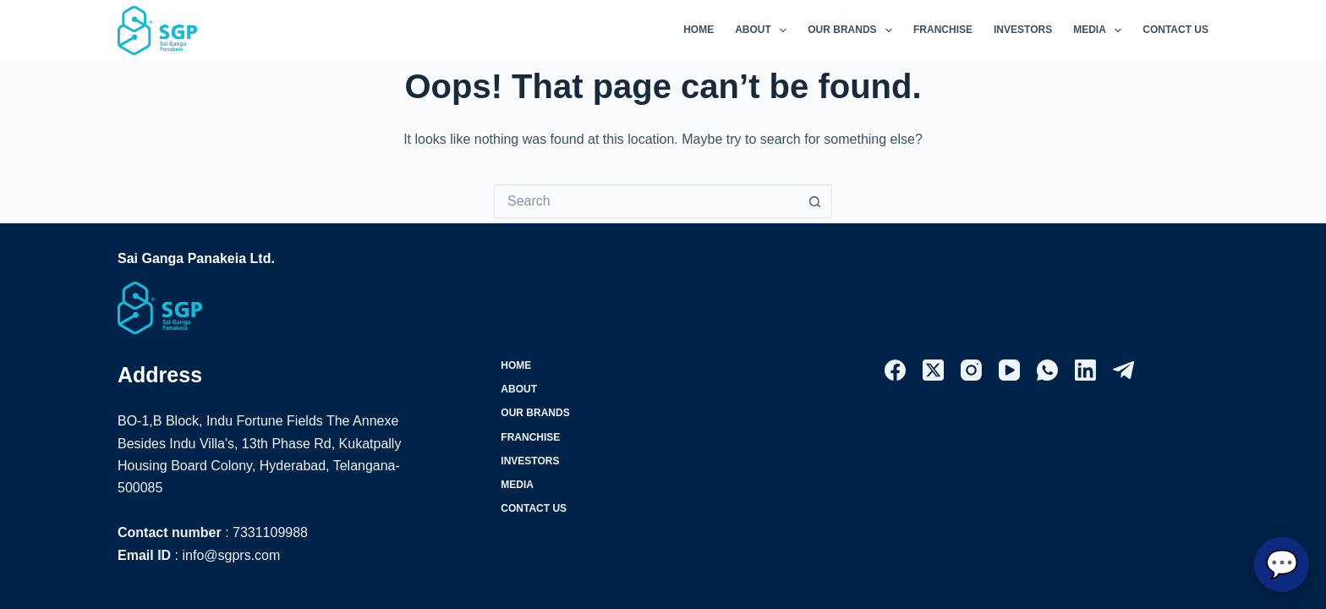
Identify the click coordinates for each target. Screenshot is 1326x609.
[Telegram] (1123, 370)
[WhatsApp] (1047, 370)
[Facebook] (895, 370)
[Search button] (815, 201)
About (764, 30)
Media (1100, 30)
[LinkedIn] (1085, 370)
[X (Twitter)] (933, 370)
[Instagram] (971, 370)
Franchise (943, 30)
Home (698, 30)
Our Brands (853, 30)
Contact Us (1175, 30)
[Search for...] (646, 201)
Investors (1023, 30)
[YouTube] (1009, 370)
